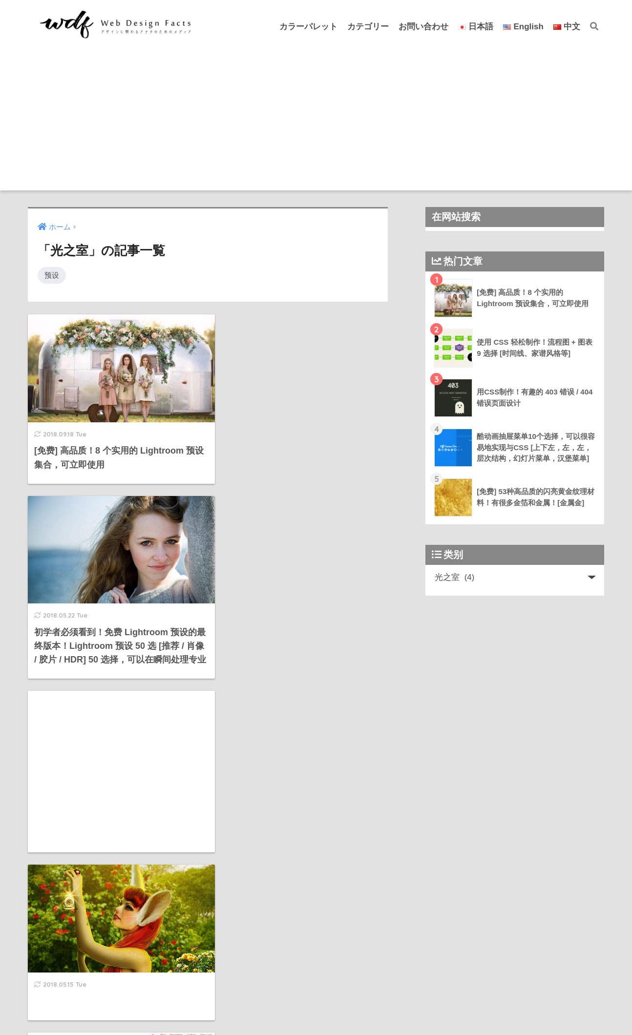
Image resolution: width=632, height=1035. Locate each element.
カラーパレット (308, 26)
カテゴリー (368, 26)
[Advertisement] (316, 122)
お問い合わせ (423, 26)
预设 (51, 275)
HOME (316, 996)
